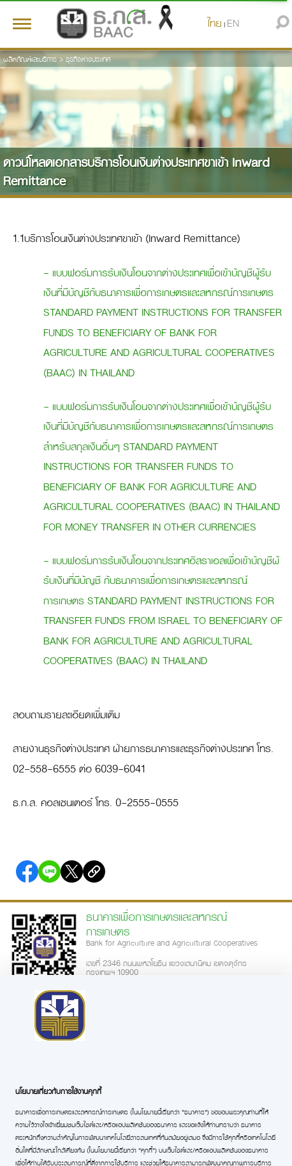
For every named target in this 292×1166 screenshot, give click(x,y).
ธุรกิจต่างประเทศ (88, 58)
